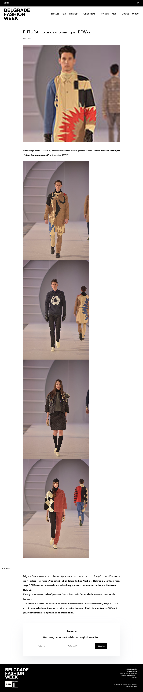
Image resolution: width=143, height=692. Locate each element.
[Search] (138, 3)
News (64, 14)
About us (125, 14)
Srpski (6, 3)
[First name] (50, 646)
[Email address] (79, 646)
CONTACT (135, 14)
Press (115, 14)
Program (55, 14)
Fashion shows (90, 14)
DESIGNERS (75, 14)
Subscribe (101, 646)
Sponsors (105, 14)
